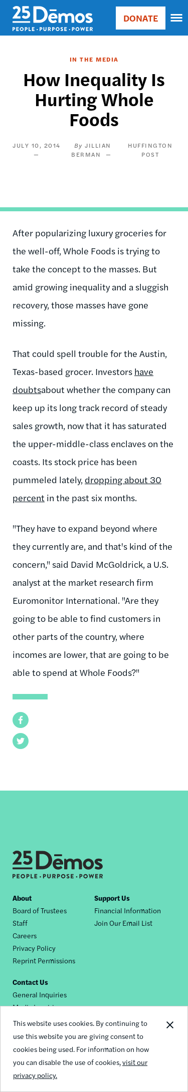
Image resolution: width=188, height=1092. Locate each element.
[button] (21, 720)
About (22, 898)
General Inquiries (40, 994)
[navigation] (177, 18)
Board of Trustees (40, 910)
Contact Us (30, 982)
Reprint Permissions (44, 960)
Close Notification (169, 1048)
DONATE (140, 18)
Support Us (112, 898)
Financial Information (127, 910)
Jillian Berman (91, 150)
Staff (20, 923)
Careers (25, 935)
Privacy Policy (34, 948)
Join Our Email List (123, 923)
